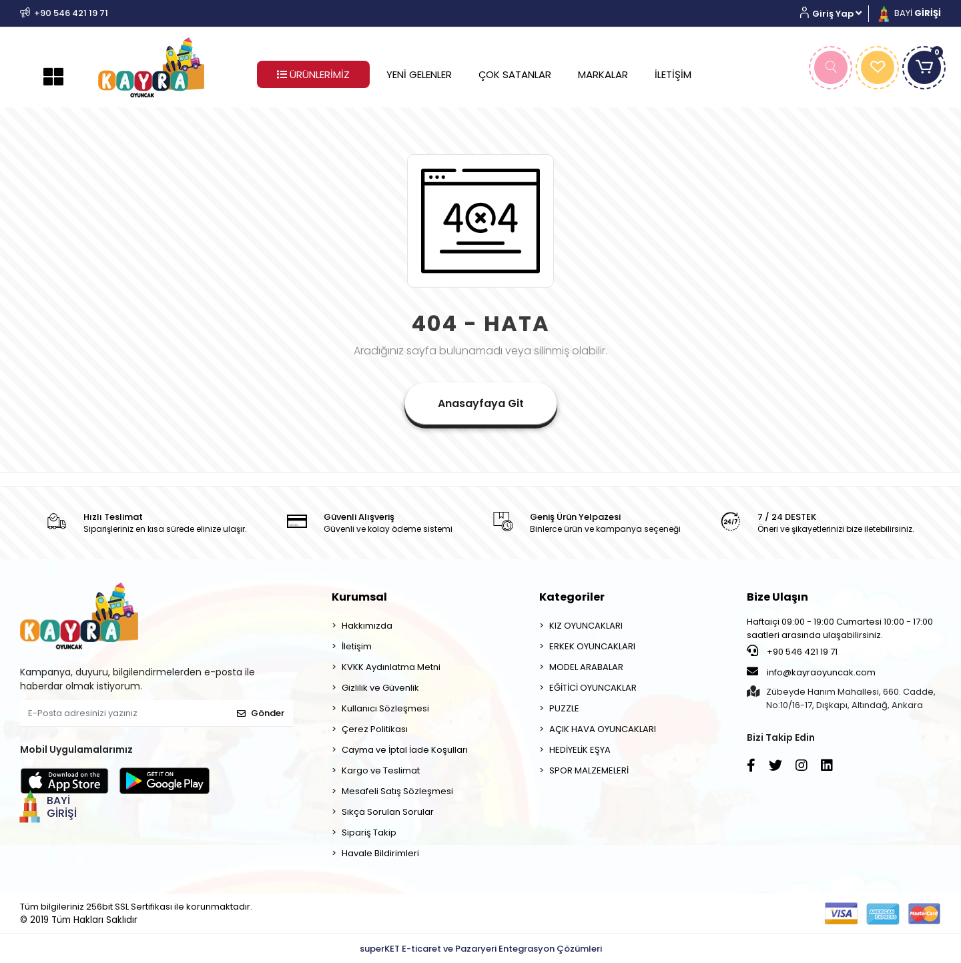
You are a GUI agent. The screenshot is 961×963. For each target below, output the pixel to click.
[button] (836, 13)
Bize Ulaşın (777, 597)
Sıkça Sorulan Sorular (388, 812)
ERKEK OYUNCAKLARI (592, 646)
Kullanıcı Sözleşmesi (385, 708)
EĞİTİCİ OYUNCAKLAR (593, 687)
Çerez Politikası (375, 729)
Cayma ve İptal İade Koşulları (405, 749)
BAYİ (908, 13)
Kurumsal (359, 597)
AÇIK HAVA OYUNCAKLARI (602, 729)
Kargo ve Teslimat (381, 770)
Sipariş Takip (369, 832)
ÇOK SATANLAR (514, 74)
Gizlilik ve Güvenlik (380, 687)
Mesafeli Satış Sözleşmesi (397, 791)
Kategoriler (572, 597)
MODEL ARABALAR (586, 667)
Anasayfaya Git (481, 403)
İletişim (357, 646)
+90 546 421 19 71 (792, 651)
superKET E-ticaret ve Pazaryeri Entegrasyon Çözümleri (481, 948)
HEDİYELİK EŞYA (580, 749)
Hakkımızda (367, 625)
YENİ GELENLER (419, 74)
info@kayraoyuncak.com (811, 672)
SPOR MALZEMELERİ (589, 770)
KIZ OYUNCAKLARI (586, 625)
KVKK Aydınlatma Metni (391, 667)
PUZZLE (564, 708)
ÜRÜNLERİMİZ (313, 74)
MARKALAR (603, 74)
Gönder (260, 713)
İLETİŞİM (673, 74)
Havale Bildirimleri (380, 853)
